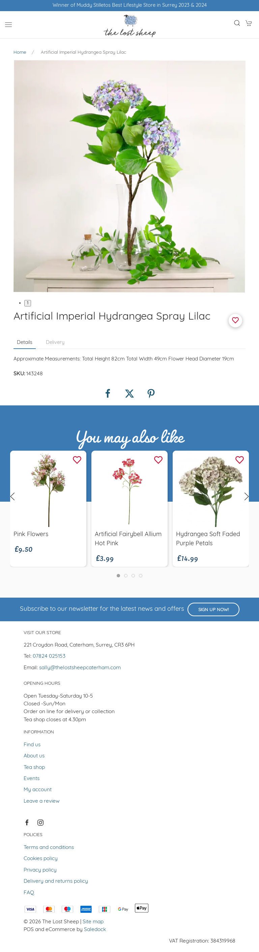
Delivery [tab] (55, 342)
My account (38, 790)
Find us (32, 745)
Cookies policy (41, 858)
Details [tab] (24, 342)
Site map (93, 922)
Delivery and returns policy (56, 881)
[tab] (118, 575)
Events (31, 778)
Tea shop (34, 767)
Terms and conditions (49, 847)
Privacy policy (40, 870)
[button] (8, 24)
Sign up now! (213, 610)
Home (19, 52)
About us (34, 756)
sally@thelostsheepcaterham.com (80, 668)
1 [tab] (27, 303)
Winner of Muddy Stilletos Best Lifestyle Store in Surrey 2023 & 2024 (130, 5)
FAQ (29, 893)
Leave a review (42, 801)
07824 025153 (49, 656)
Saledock (95, 929)
